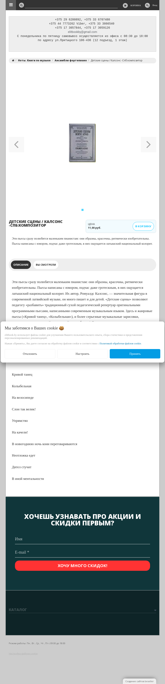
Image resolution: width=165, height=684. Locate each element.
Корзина (136, 5)
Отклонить (30, 353)
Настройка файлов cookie (23, 653)
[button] (16, 144)
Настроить (82, 353)
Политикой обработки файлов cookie (120, 343)
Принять (135, 353)
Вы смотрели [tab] (46, 266)
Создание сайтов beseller (139, 681)
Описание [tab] (20, 266)
